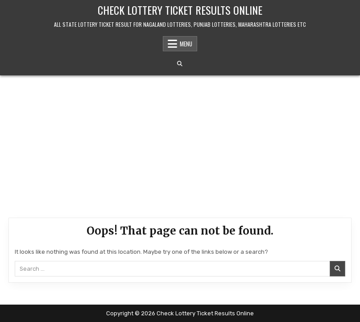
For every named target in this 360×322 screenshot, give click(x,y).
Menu (186, 43)
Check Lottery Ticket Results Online (180, 10)
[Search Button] (180, 64)
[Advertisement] (180, 142)
